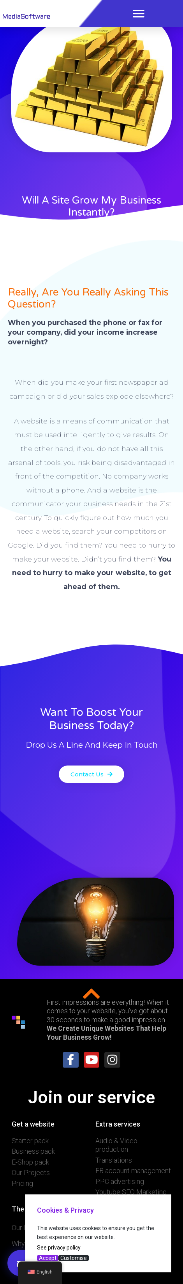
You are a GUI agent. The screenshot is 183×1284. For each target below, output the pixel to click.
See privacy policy (59, 1247)
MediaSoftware (26, 17)
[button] (138, 13)
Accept (47, 1258)
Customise (73, 1258)
